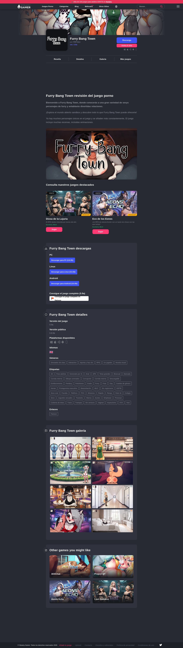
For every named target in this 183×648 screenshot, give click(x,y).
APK (94, 374)
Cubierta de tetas (57, 403)
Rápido (101, 393)
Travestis (79, 398)
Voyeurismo (111, 403)
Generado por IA (76, 374)
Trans (69, 403)
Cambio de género (123, 383)
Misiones (91, 393)
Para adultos (61, 374)
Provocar (118, 398)
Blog (79, 8)
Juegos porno (50, 8)
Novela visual (121, 363)
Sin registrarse (107, 388)
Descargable (114, 379)
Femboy (69, 383)
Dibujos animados (72, 379)
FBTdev (76, 42)
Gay (111, 383)
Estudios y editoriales (105, 645)
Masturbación (86, 388)
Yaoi (128, 403)
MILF (96, 388)
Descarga (126, 40)
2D (52, 374)
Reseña (57, 59)
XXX (121, 403)
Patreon (54, 414)
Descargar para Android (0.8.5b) (64, 283)
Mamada (127, 374)
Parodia (64, 393)
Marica (88, 398)
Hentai (53, 388)
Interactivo (73, 363)
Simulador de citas (58, 363)
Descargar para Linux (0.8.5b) (63, 272)
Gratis (89, 383)
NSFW (118, 388)
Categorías (66, 8)
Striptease (107, 398)
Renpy (109, 393)
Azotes (97, 398)
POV (82, 393)
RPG (98, 363)
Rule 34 (118, 393)
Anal (87, 374)
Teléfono (74, 393)
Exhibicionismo (56, 383)
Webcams (91, 8)
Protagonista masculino (68, 388)
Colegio (128, 393)
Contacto (92, 645)
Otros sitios (106, 8)
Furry (97, 383)
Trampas (78, 403)
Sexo (53, 398)
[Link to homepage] (25, 7)
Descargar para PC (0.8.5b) (62, 260)
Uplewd (82, 645)
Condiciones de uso (140, 645)
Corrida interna (56, 379)
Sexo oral (54, 393)
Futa (104, 383)
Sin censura (89, 403)
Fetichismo (79, 383)
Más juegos (125, 59)
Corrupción (87, 379)
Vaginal (101, 403)
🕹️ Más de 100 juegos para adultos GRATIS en (91, 2)
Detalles (80, 59)
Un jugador (108, 363)
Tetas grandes (105, 374)
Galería (103, 59)
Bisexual (117, 374)
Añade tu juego (72, 645)
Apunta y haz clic (86, 363)
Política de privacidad (123, 645)
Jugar (54, 229)
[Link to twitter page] (160, 645)
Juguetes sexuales (65, 398)
